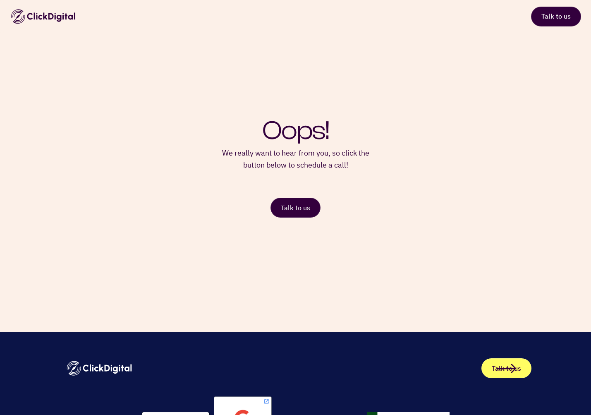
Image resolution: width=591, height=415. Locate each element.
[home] (43, 16)
